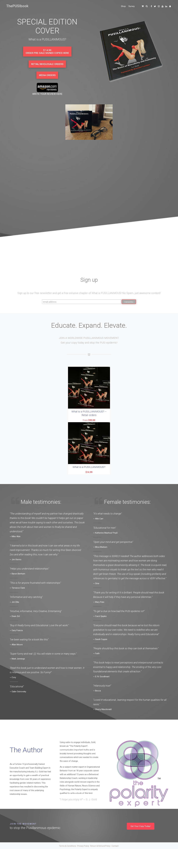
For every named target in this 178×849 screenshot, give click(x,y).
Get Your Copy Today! (141, 826)
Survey (131, 6)
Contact (115, 846)
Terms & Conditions (67, 846)
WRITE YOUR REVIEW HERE (47, 93)
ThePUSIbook (17, 6)
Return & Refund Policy (100, 846)
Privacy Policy (83, 846)
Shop (123, 6)
